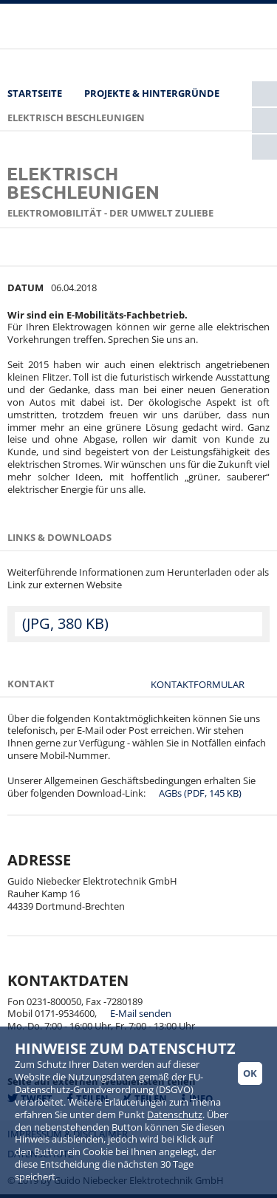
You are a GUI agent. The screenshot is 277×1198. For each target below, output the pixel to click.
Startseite (34, 93)
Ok (250, 1073)
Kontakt (31, 683)
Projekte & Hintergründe (151, 93)
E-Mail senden (140, 1013)
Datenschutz (174, 1114)
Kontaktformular (197, 681)
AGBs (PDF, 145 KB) (200, 793)
